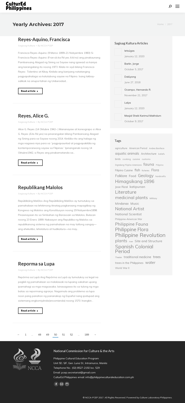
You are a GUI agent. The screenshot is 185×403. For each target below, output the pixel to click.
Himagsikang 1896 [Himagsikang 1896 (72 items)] (134, 181)
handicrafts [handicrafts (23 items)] (160, 176)
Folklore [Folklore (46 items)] (121, 176)
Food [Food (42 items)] (132, 176)
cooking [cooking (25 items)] (126, 159)
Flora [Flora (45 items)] (155, 170)
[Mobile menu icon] (177, 6)
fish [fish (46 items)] (137, 170)
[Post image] (118, 52)
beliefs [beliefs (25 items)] (161, 154)
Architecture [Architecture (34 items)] (148, 153)
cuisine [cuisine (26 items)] (136, 159)
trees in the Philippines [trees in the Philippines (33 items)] (129, 263)
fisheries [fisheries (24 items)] (145, 170)
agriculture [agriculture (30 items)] (121, 148)
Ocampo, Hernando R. (137, 89)
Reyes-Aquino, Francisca (44, 39)
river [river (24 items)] (131, 241)
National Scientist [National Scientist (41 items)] (128, 214)
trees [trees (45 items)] (157, 257)
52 (71, 334)
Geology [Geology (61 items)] (146, 175)
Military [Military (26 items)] (153, 198)
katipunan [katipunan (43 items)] (137, 187)
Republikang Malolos (40, 187)
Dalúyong (130, 76)
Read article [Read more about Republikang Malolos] (29, 239)
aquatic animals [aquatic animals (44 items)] (127, 153)
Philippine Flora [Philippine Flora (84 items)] (131, 229)
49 (47, 334)
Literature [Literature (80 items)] (125, 191)
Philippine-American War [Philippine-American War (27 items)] (128, 219)
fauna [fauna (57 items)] (148, 164)
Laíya (127, 102)
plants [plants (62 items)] (121, 240)
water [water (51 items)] (150, 262)
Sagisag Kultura (26, 45)
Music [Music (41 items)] (134, 203)
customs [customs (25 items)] (146, 159)
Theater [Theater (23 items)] (118, 257)
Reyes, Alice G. (33, 116)
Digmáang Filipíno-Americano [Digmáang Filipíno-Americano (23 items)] (128, 165)
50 (55, 334)
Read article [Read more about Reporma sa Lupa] (29, 310)
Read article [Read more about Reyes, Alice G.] (29, 162)
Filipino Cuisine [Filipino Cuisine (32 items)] (124, 170)
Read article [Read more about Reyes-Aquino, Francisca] (29, 91)
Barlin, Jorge (131, 63)
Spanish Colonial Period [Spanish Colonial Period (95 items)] (134, 249)
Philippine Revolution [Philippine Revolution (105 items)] (140, 235)
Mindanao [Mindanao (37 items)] (122, 203)
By (45, 45)
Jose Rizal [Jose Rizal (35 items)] (121, 187)
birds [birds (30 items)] (118, 158)
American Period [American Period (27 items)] (138, 148)
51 (63, 334)
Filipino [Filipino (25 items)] (160, 165)
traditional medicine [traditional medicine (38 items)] (137, 257)
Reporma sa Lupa (36, 264)
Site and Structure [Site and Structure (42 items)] (148, 241)
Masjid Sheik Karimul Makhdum (142, 115)
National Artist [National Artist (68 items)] (129, 208)
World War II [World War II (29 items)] (122, 267)
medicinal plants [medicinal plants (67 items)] (131, 197)
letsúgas (129, 50)
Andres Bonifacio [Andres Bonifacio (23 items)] (156, 148)
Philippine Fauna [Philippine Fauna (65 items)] (131, 224)
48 (39, 334)
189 (87, 334)
